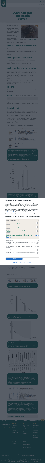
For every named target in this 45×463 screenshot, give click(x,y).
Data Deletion (15, 262)
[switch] (37, 223)
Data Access (22, 262)
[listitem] (22, 220)
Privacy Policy (29, 262)
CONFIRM (14, 258)
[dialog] (22, 231)
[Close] (43, 200)
